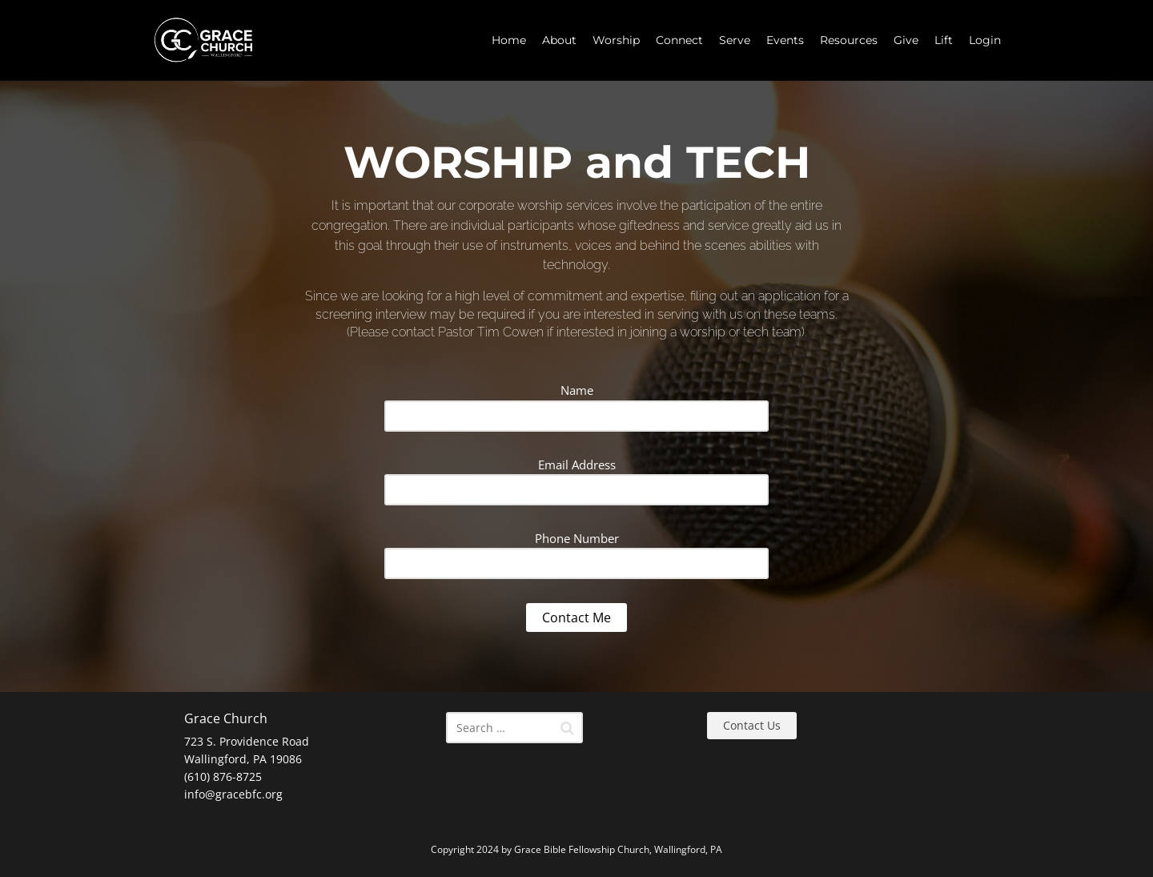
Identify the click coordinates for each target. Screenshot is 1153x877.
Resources (849, 40)
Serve (734, 40)
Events (785, 40)
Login (985, 40)
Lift (943, 40)
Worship (616, 40)
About (559, 40)
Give (906, 40)
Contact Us (752, 725)
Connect (679, 40)
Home (509, 40)
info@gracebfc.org (233, 794)
